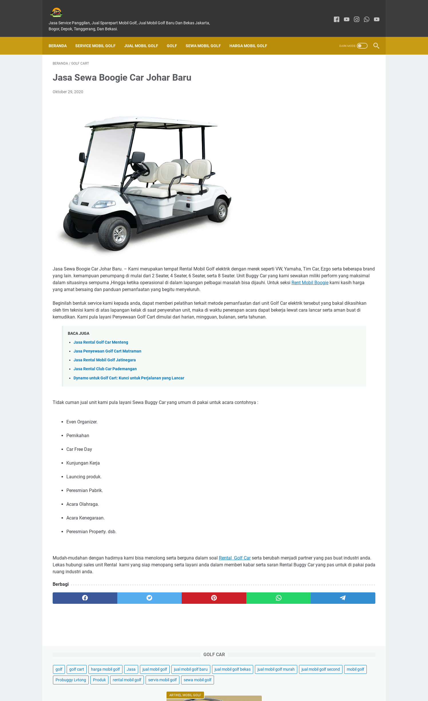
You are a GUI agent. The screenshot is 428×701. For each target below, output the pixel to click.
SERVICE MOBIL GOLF (99, 36)
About (200, 680)
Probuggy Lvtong (307, 114)
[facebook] (332, 13)
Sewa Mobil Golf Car (316, 520)
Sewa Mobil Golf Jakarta (320, 511)
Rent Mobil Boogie (121, 290)
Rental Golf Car (235, 572)
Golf (176, 36)
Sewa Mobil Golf (207, 36)
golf (295, 72)
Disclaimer (220, 680)
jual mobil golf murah (353, 93)
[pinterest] (160, 620)
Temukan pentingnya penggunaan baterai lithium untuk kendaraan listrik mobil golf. (329, 383)
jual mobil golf (304, 82)
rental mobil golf (306, 125)
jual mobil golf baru (341, 82)
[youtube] (342, 13)
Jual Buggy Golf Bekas (318, 530)
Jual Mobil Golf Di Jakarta (320, 205)
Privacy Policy (247, 680)
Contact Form (176, 680)
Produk (336, 114)
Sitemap (272, 680)
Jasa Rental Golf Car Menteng (101, 357)
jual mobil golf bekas (310, 93)
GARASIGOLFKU (222, 692)
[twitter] (117, 620)
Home (153, 680)
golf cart (313, 72)
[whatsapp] (362, 13)
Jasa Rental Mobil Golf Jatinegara (105, 375)
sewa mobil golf (306, 135)
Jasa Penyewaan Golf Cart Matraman (107, 366)
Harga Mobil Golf (252, 36)
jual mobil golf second (311, 103)
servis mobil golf (342, 125)
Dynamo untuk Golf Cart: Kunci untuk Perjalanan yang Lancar (129, 393)
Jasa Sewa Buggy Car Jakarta (325, 445)
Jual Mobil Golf (145, 36)
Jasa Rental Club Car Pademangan (105, 383)
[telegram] (247, 620)
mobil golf (346, 103)
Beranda (62, 36)
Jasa (368, 72)
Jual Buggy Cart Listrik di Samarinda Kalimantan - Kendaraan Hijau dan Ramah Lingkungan (331, 342)
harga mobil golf (342, 72)
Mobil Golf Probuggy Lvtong (322, 418)
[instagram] (352, 13)
